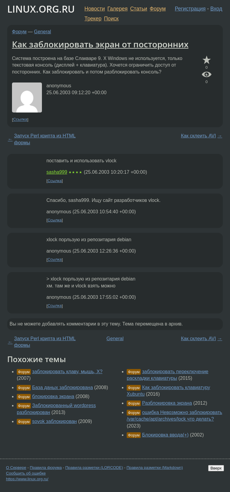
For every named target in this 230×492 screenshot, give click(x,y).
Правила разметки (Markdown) (154, 467)
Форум (158, 9)
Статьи (138, 9)
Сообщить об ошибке (26, 473)
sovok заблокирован (54, 421)
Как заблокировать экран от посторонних (100, 44)
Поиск (111, 19)
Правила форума (46, 467)
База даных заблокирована (62, 387)
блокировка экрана (53, 396)
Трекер (93, 19)
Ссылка (20, 119)
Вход (216, 9)
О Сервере (16, 467)
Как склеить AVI (198, 135)
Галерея (118, 9)
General (42, 31)
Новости (94, 9)
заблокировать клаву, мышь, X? (67, 371)
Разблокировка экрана (167, 403)
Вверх (216, 468)
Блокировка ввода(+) (165, 434)
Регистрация (190, 9)
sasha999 (56, 172)
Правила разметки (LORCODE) (94, 467)
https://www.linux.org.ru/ (27, 479)
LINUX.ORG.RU (41, 8)
